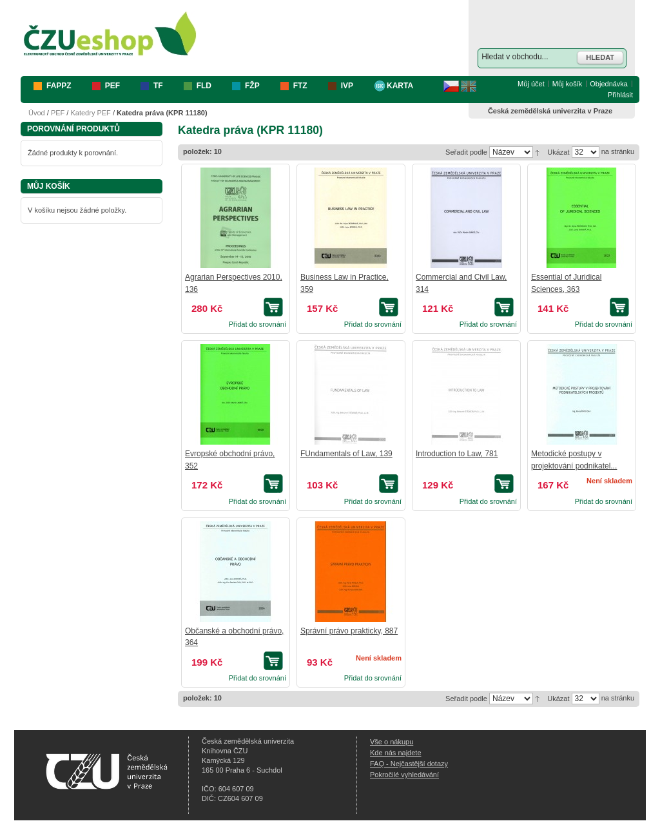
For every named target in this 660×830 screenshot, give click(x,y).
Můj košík (567, 84)
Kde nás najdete (396, 753)
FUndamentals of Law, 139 (346, 453)
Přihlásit (620, 95)
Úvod (36, 113)
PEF (57, 113)
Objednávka (609, 84)
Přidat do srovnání (257, 324)
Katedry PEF (90, 113)
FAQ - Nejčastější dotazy (409, 763)
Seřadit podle (466, 152)
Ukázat (558, 152)
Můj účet (531, 84)
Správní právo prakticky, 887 (349, 630)
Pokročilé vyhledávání (404, 774)
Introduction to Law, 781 (457, 453)
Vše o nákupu (391, 742)
